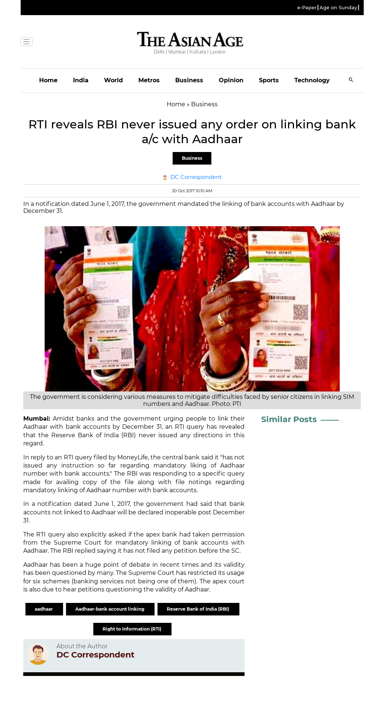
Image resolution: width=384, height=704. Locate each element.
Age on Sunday (338, 7)
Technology (312, 80)
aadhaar (44, 609)
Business (189, 80)
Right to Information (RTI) (132, 629)
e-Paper (306, 7)
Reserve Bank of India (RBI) (198, 609)
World (113, 80)
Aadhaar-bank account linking (110, 609)
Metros (149, 80)
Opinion (231, 80)
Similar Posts (289, 419)
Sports (269, 80)
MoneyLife (132, 457)
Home (48, 80)
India (81, 80)
